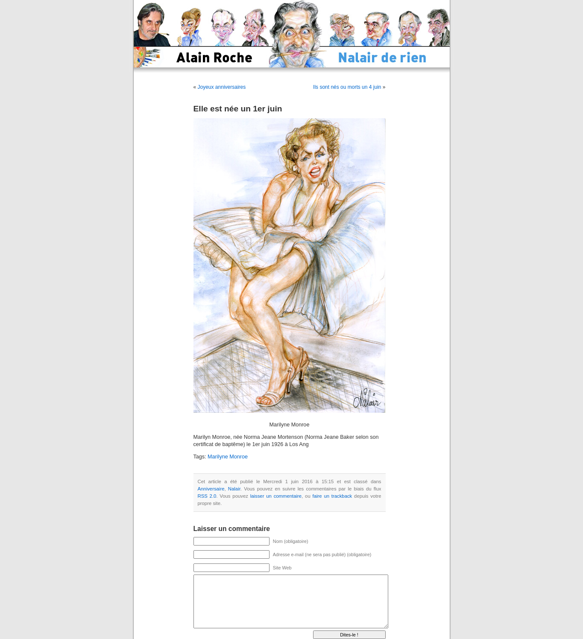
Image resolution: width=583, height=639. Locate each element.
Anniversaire (211, 488)
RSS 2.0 (207, 496)
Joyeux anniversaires (222, 87)
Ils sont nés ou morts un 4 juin (347, 87)
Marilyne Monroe (228, 457)
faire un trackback (332, 496)
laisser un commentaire (276, 496)
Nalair (234, 488)
